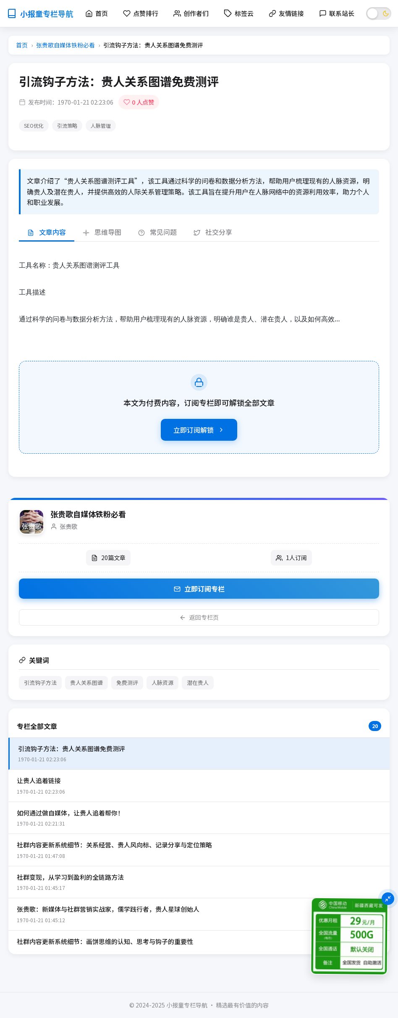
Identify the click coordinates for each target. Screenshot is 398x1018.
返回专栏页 (199, 617)
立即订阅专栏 (199, 589)
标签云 (239, 13)
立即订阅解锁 (199, 430)
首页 (22, 45)
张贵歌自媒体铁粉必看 (65, 45)
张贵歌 (68, 526)
